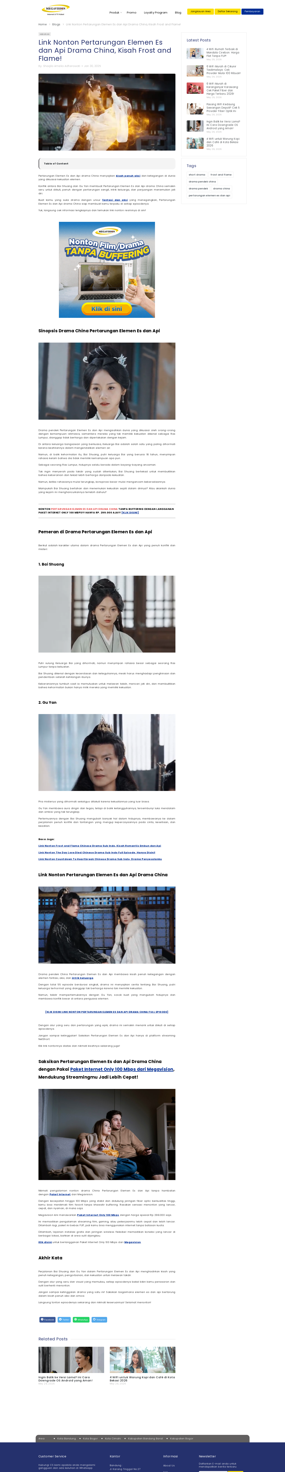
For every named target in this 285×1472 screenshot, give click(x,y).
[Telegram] (99, 1319)
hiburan (45, 34)
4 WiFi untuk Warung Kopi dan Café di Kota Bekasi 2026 (142, 1378)
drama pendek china (202, 181)
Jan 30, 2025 (92, 66)
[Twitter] (64, 1319)
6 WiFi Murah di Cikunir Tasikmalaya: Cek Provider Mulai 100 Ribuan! (224, 70)
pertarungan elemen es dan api (209, 195)
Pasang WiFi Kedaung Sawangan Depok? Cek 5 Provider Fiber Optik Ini (223, 108)
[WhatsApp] (81, 1319)
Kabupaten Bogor (181, 1438)
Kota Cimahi (113, 1438)
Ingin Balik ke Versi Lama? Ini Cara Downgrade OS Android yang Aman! (65, 1378)
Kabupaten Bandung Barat (145, 1438)
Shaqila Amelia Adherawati (61, 66)
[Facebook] (47, 1319)
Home (42, 24)
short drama (197, 174)
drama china (221, 188)
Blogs (56, 24)
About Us (169, 1465)
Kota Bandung (66, 1438)
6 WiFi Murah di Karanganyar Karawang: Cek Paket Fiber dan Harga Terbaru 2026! (223, 89)
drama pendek (198, 188)
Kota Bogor (90, 1438)
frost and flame (221, 174)
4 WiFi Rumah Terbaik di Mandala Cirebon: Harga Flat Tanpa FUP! (223, 52)
